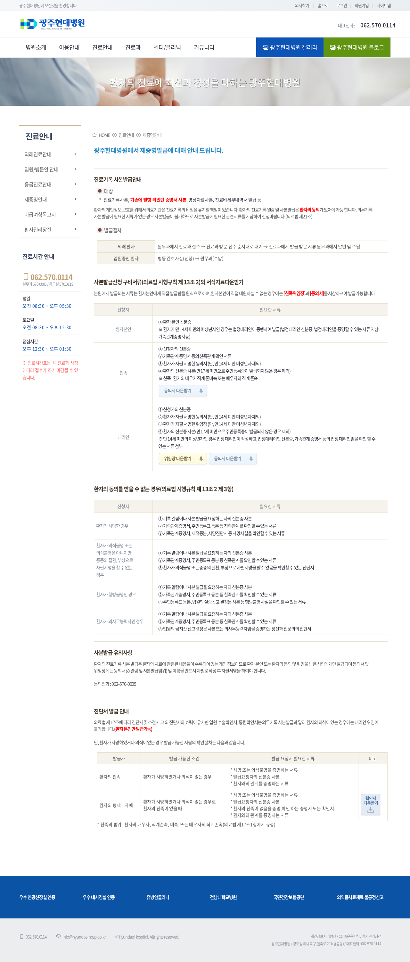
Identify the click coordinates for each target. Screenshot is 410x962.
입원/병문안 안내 (41, 169)
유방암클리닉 (157, 897)
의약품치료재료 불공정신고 (360, 897)
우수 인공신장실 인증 (37, 897)
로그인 (341, 5)
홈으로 (323, 5)
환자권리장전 (37, 229)
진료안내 (126, 135)
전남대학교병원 (223, 897)
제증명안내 (35, 199)
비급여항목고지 (40, 214)
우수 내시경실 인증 (99, 897)
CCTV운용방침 (349, 936)
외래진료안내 (37, 154)
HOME (104, 135)
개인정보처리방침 (323, 936)
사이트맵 (384, 5)
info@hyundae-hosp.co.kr (84, 936)
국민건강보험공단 (288, 897)
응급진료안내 (37, 184)
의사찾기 (302, 5)
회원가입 (362, 5)
